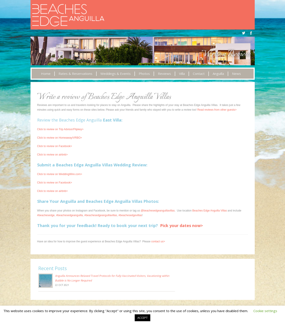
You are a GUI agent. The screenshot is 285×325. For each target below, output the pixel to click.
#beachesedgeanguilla (69, 215)
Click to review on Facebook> (54, 146)
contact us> (158, 241)
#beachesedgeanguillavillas (100, 215)
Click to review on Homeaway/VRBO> (59, 137)
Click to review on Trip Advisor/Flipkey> (60, 129)
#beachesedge (46, 215)
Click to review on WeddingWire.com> (59, 174)
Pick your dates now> (181, 225)
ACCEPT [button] (142, 318)
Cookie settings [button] (265, 311)
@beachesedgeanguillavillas (158, 210)
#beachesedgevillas (130, 215)
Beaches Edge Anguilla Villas (209, 210)
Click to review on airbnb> (52, 154)
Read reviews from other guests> (216, 109)
